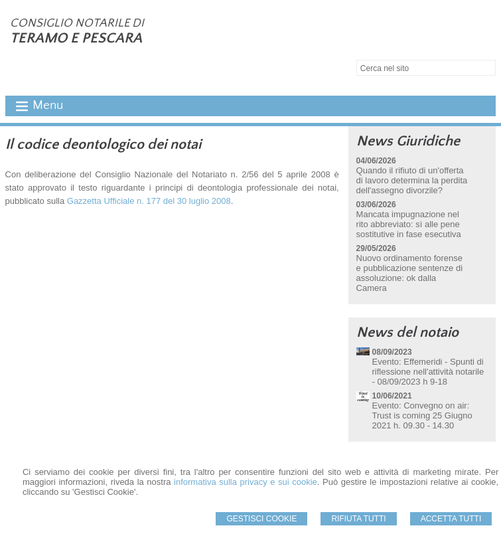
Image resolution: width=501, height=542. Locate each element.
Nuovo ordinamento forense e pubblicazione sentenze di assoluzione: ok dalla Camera (409, 273)
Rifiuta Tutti (358, 518)
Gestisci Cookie (261, 518)
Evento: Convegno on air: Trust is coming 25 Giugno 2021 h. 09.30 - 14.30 (422, 415)
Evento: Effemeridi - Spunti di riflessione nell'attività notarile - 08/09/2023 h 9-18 (428, 372)
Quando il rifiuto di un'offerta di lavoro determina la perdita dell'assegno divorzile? (412, 180)
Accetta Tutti (451, 518)
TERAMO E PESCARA (76, 38)
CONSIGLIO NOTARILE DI (77, 23)
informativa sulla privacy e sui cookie (245, 482)
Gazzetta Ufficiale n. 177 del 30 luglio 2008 (149, 201)
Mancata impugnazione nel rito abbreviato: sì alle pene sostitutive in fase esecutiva (408, 224)
